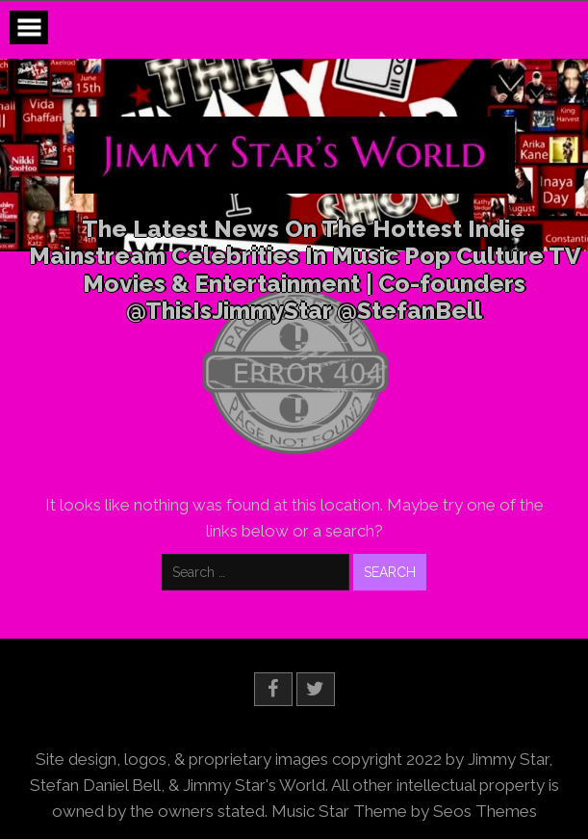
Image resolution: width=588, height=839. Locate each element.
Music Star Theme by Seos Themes (404, 811)
